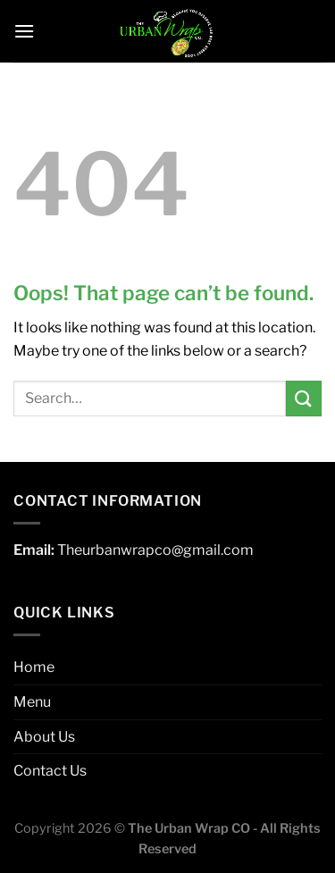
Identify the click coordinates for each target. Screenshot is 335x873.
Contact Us (50, 770)
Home (33, 667)
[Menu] (24, 31)
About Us (44, 736)
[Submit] (304, 398)
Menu (32, 701)
